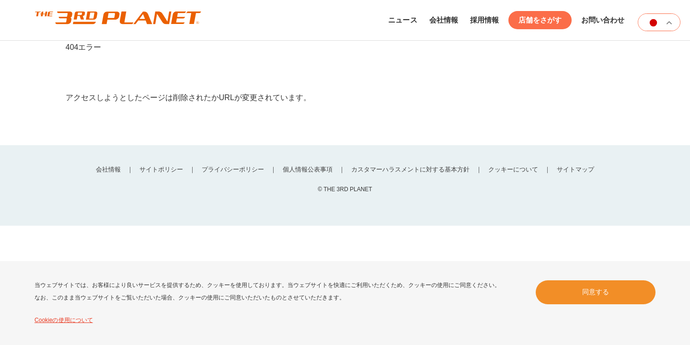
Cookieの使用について (63, 320)
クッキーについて (517, 171)
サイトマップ (581, 171)
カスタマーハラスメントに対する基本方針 (412, 171)
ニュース (403, 21)
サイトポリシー (157, 171)
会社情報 (443, 21)
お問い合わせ (602, 21)
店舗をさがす (540, 21)
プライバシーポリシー (231, 171)
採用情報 (484, 21)
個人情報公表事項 (308, 171)
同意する (595, 292)
